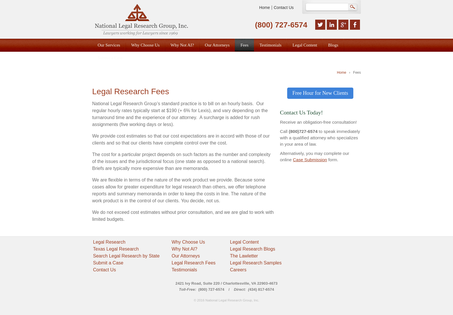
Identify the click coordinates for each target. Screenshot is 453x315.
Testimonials (184, 269)
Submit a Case (108, 262)
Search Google (353, 7)
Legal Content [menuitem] (304, 45)
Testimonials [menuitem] (270, 45)
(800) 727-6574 (281, 25)
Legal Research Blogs (252, 249)
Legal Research (109, 242)
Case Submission (310, 159)
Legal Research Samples (256, 262)
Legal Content (244, 242)
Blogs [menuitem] (333, 45)
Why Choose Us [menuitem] (145, 45)
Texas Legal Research (116, 249)
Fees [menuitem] (244, 45)
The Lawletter (244, 255)
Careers (238, 269)
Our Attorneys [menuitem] (217, 45)
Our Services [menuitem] (109, 45)
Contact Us (284, 7)
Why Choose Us (188, 242)
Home (264, 7)
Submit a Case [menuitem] (110, 57)
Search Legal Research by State (126, 255)
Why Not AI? (184, 249)
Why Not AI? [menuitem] (182, 45)
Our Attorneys (186, 255)
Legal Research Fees (194, 262)
